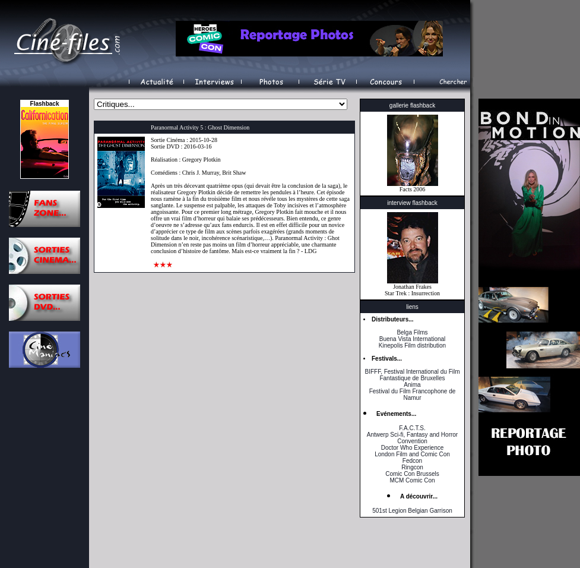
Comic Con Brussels (412, 474)
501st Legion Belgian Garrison (412, 510)
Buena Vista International (412, 339)
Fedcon (412, 460)
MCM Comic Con (412, 480)
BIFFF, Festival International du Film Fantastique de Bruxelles (412, 374)
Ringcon (412, 467)
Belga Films (412, 332)
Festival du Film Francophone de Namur (412, 394)
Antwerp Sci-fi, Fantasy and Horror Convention (412, 437)
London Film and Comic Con (412, 454)
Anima (412, 384)
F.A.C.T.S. (412, 428)
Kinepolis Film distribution (412, 345)
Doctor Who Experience (412, 447)
